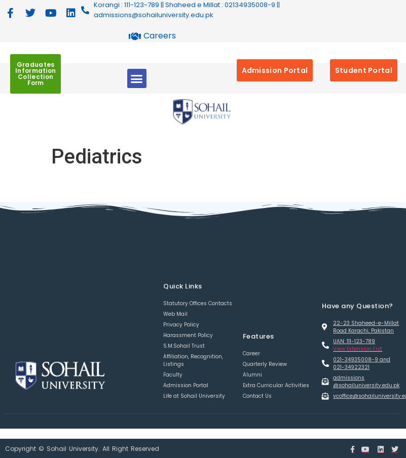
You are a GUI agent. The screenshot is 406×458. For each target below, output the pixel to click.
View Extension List (357, 349)
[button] (136, 78)
